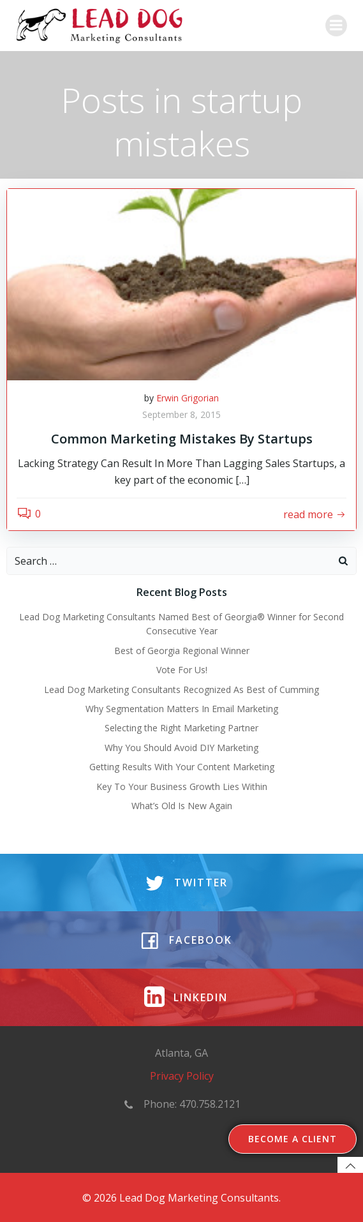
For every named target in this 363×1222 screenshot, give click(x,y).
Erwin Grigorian (187, 398)
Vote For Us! (181, 670)
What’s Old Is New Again (181, 806)
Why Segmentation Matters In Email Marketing (181, 709)
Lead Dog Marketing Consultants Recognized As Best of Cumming (181, 689)
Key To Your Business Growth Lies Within (181, 786)
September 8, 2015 (181, 414)
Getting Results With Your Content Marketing (181, 767)
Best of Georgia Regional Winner (181, 651)
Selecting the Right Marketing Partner (181, 728)
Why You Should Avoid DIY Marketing (181, 747)
